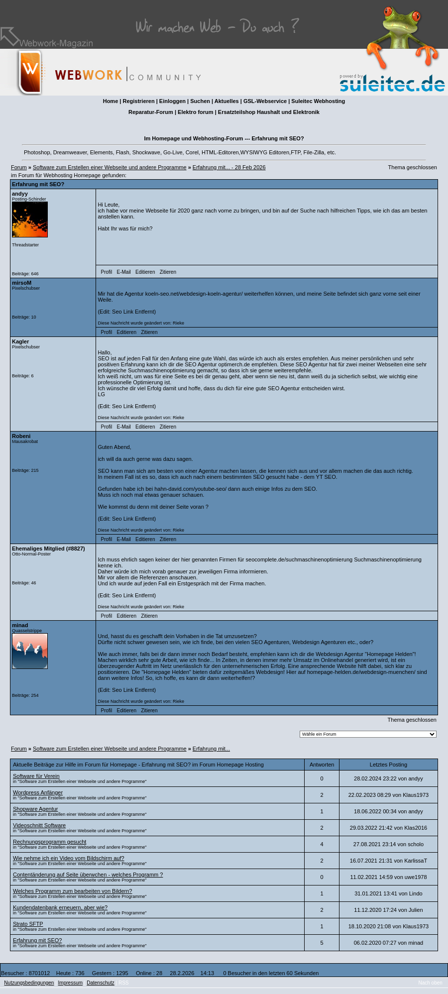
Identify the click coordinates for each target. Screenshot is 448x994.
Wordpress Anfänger (38, 792)
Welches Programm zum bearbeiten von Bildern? (72, 891)
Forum (19, 167)
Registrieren (138, 101)
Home (110, 101)
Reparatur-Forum (150, 112)
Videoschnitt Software (39, 825)
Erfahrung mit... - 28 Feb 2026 (229, 167)
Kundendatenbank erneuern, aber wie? (60, 907)
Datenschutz (100, 983)
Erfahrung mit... (211, 749)
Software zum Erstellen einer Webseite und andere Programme (110, 167)
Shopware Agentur (35, 809)
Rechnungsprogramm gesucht (49, 842)
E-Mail (123, 272)
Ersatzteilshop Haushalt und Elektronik (269, 112)
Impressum (70, 983)
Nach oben (431, 983)
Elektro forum (196, 112)
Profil (106, 272)
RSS (123, 983)
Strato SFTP (28, 924)
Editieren (145, 272)
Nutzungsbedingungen (29, 983)
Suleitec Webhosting (318, 101)
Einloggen (172, 101)
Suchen (200, 101)
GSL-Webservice (265, 101)
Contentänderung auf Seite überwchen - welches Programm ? (88, 875)
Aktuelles (227, 101)
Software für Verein (36, 776)
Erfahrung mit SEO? (37, 940)
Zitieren (168, 272)
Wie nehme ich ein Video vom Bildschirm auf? (68, 858)
